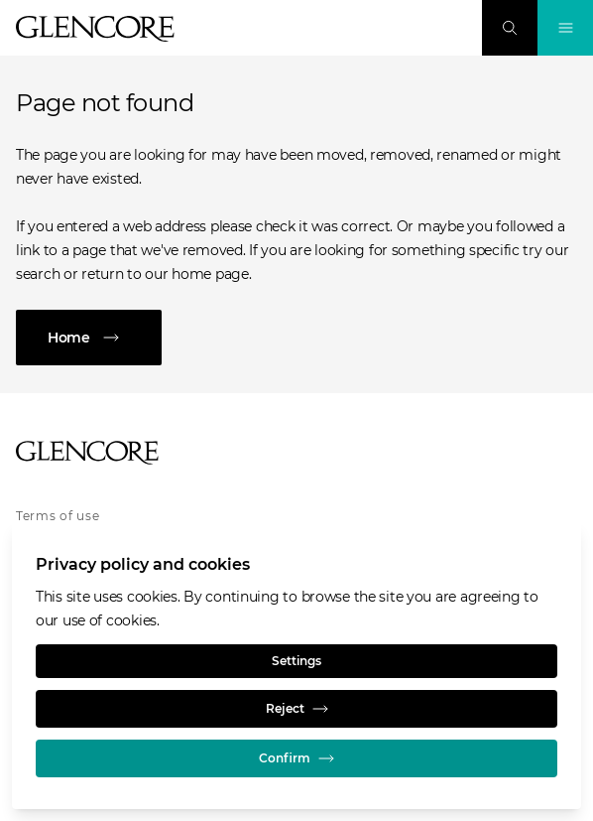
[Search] (509, 28)
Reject (297, 709)
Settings (296, 660)
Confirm (296, 758)
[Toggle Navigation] (565, 28)
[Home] (296, 337)
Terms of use (58, 515)
